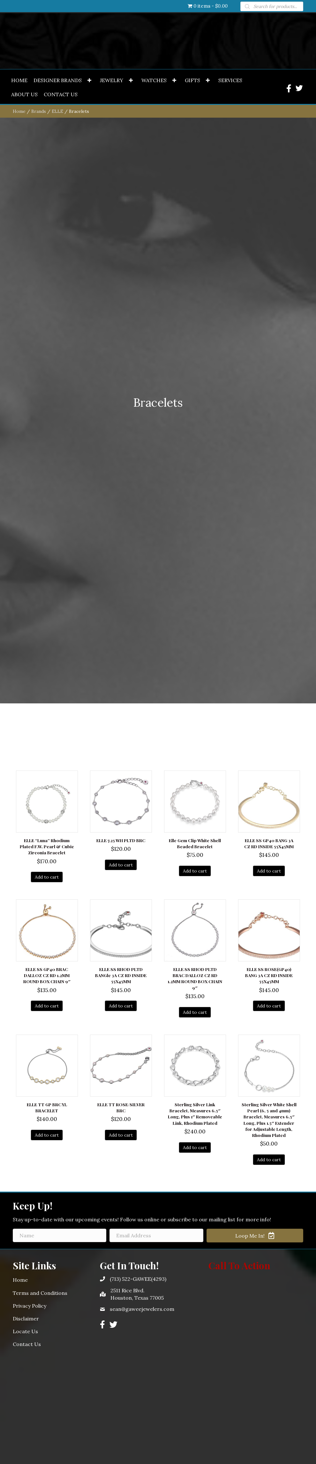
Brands (38, 565)
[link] (19, 534)
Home (19, 565)
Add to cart (47, 1332)
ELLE (57, 565)
